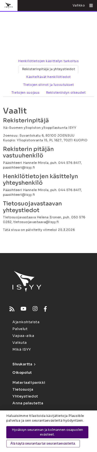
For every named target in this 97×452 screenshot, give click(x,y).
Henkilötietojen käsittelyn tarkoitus (48, 61)
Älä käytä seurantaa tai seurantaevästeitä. (43, 443)
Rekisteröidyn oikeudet (66, 93)
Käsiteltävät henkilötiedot (48, 77)
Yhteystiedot (25, 396)
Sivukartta (23, 364)
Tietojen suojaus (25, 93)
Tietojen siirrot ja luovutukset (48, 85)
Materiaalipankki (28, 382)
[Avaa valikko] (89, 5)
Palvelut (20, 329)
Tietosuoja (22, 389)
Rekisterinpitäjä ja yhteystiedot (48, 69)
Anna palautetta (27, 403)
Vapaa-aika (23, 336)
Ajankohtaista (26, 322)
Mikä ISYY (21, 349)
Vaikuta (19, 342)
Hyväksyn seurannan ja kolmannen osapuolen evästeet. (47, 432)
